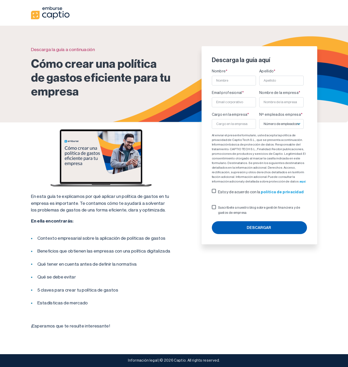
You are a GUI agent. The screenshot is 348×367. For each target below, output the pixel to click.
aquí (302, 181)
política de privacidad (282, 191)
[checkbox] (259, 192)
